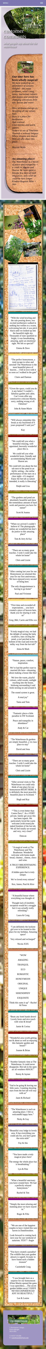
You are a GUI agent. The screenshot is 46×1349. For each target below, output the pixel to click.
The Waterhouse (18, 1320)
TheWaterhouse (28, 20)
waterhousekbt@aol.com (32, 25)
